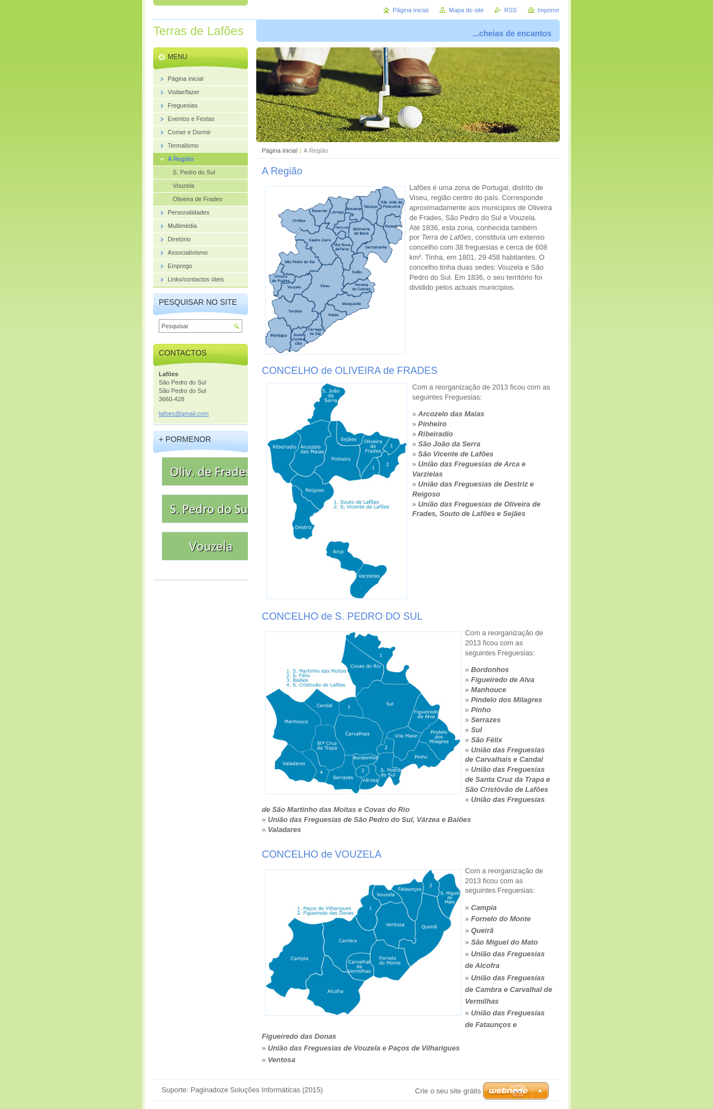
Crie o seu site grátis (448, 1091)
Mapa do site (466, 10)
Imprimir (548, 10)
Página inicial (279, 150)
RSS (510, 10)
